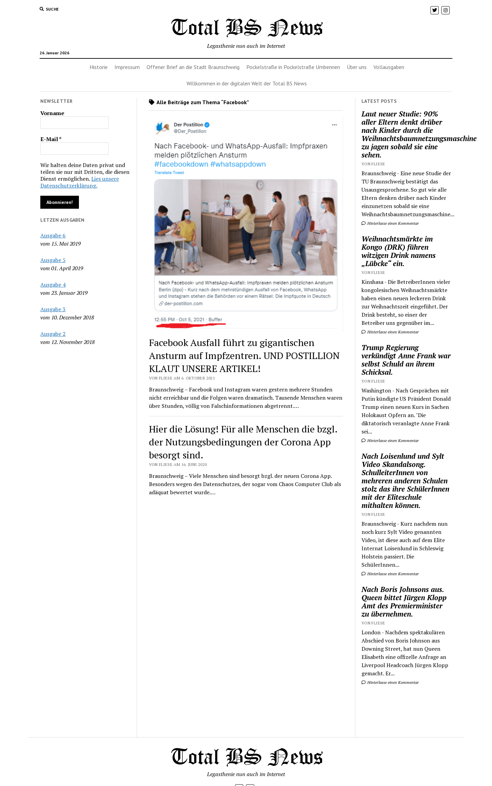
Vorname (52, 113)
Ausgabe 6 (53, 235)
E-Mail (51, 139)
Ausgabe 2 (53, 333)
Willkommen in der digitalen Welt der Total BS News (247, 83)
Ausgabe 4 (53, 284)
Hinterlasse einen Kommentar (390, 223)
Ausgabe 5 (53, 260)
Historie (99, 67)
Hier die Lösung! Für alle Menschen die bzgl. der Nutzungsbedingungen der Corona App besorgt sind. (243, 442)
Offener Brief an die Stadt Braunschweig (193, 67)
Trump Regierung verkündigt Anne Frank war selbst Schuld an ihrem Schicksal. (406, 359)
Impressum (127, 67)
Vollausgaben (388, 67)
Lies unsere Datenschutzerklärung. (79, 182)
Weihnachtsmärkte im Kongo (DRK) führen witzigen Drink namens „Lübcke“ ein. (398, 251)
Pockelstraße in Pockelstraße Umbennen (293, 67)
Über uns (357, 67)
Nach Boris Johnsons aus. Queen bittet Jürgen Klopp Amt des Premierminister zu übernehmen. (404, 601)
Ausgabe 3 (53, 309)
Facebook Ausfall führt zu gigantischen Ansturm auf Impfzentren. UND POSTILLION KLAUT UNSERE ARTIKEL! (244, 355)
